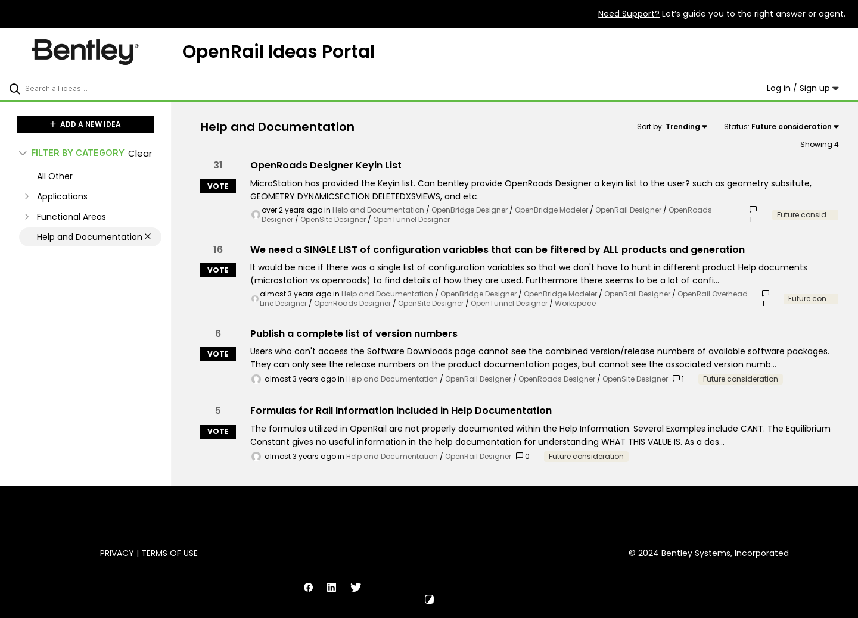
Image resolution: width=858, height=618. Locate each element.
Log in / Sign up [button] (803, 88)
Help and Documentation (378, 210)
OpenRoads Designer (352, 303)
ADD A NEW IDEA (85, 124)
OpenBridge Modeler (551, 210)
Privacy (117, 553)
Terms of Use (169, 553)
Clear (140, 153)
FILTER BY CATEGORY (72, 153)
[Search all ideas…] (100, 88)
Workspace (575, 303)
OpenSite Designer (333, 219)
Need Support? (629, 14)
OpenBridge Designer (469, 210)
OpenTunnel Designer (411, 219)
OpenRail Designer (628, 210)
